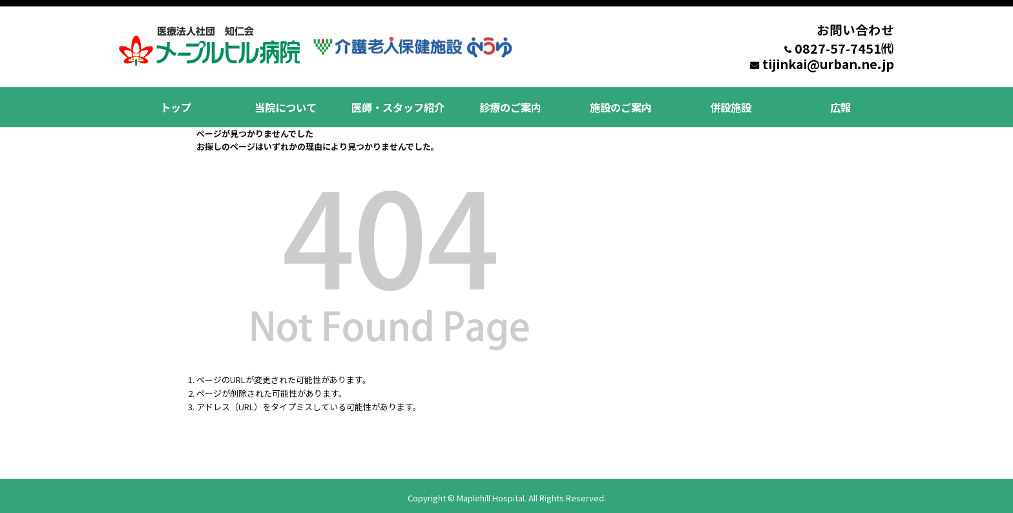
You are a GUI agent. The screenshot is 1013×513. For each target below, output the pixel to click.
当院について (285, 105)
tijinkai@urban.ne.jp (828, 63)
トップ (174, 105)
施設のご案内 (618, 105)
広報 (839, 105)
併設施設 (729, 105)
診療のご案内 (508, 105)
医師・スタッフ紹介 (396, 105)
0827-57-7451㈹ (844, 48)
